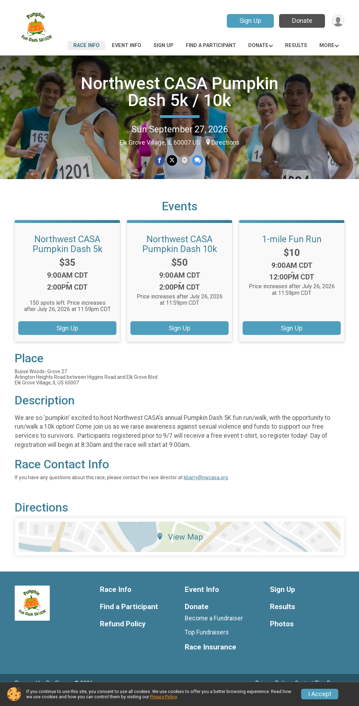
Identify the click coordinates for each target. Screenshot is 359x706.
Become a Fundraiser (214, 628)
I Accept (319, 694)
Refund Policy (122, 634)
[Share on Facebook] (160, 161)
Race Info (86, 45)
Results (296, 45)
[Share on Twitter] (172, 161)
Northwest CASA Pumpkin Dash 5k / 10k (179, 91)
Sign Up (249, 20)
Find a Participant (211, 45)
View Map (179, 546)
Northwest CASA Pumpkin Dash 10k (179, 254)
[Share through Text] (196, 161)
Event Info (126, 45)
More (326, 45)
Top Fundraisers (207, 642)
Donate (301, 20)
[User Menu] (337, 20)
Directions (225, 142)
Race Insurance (210, 657)
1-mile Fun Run (291, 249)
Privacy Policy (163, 696)
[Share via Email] (184, 161)
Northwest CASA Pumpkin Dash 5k (67, 254)
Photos (282, 634)
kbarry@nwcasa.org (206, 487)
